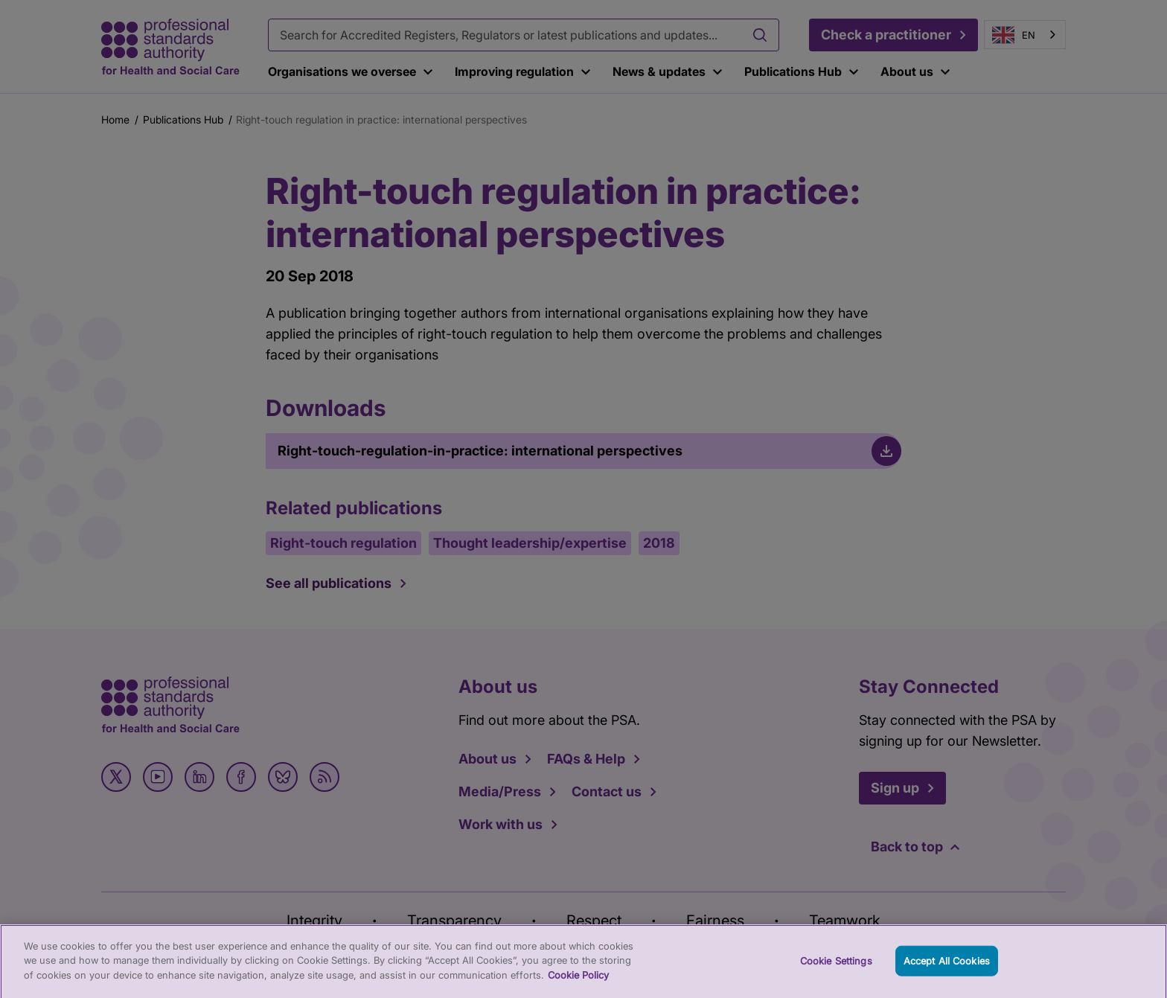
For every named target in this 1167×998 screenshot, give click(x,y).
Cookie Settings (836, 968)
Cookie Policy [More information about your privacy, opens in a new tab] (578, 982)
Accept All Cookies (947, 968)
